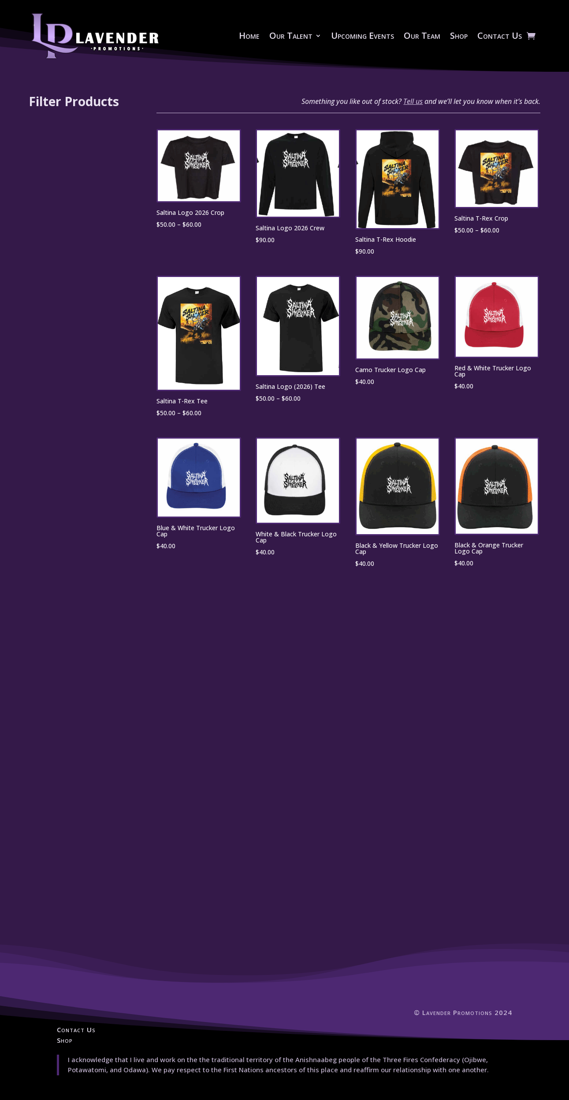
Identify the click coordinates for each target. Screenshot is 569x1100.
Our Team (422, 35)
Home (249, 35)
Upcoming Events (362, 35)
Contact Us (499, 35)
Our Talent (290, 35)
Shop (459, 35)
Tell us (413, 101)
